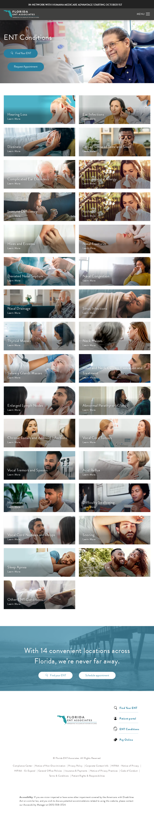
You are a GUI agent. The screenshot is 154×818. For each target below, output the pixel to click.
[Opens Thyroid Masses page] (39, 336)
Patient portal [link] (127, 718)
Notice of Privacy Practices (105, 770)
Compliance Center (23, 766)
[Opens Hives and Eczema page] (39, 239)
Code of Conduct (130, 770)
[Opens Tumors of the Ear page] (114, 562)
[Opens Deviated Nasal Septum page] (39, 271)
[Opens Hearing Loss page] (39, 109)
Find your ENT (58, 671)
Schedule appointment (97, 671)
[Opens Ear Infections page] (114, 109)
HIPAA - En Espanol (25, 771)
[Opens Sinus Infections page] (114, 303)
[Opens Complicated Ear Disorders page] (39, 174)
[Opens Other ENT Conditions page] (39, 594)
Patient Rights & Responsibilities (88, 776)
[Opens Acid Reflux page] (114, 465)
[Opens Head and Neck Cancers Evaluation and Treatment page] (114, 368)
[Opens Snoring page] (114, 530)
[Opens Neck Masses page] (114, 336)
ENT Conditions (129, 729)
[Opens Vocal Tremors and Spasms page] (39, 465)
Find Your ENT (23, 53)
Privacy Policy (76, 765)
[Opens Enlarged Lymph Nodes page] (39, 400)
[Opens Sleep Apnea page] (39, 562)
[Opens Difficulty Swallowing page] (114, 497)
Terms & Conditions (59, 776)
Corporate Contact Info (97, 766)
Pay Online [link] (126, 739)
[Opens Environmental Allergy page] (114, 174)
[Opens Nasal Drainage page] (39, 303)
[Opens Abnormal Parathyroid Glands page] (114, 400)
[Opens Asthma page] (114, 206)
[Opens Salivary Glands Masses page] (39, 368)
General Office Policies (50, 771)
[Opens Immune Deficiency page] (39, 206)
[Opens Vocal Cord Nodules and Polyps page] (39, 530)
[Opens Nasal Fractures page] (114, 239)
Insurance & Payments (76, 771)
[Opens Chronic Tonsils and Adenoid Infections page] (39, 433)
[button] (148, 14)
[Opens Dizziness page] (39, 142)
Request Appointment (25, 66)
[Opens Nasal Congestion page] (114, 271)
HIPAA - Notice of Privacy (126, 765)
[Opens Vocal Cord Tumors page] (114, 433)
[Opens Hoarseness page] (39, 497)
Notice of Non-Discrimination (51, 765)
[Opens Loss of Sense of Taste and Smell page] (114, 142)
